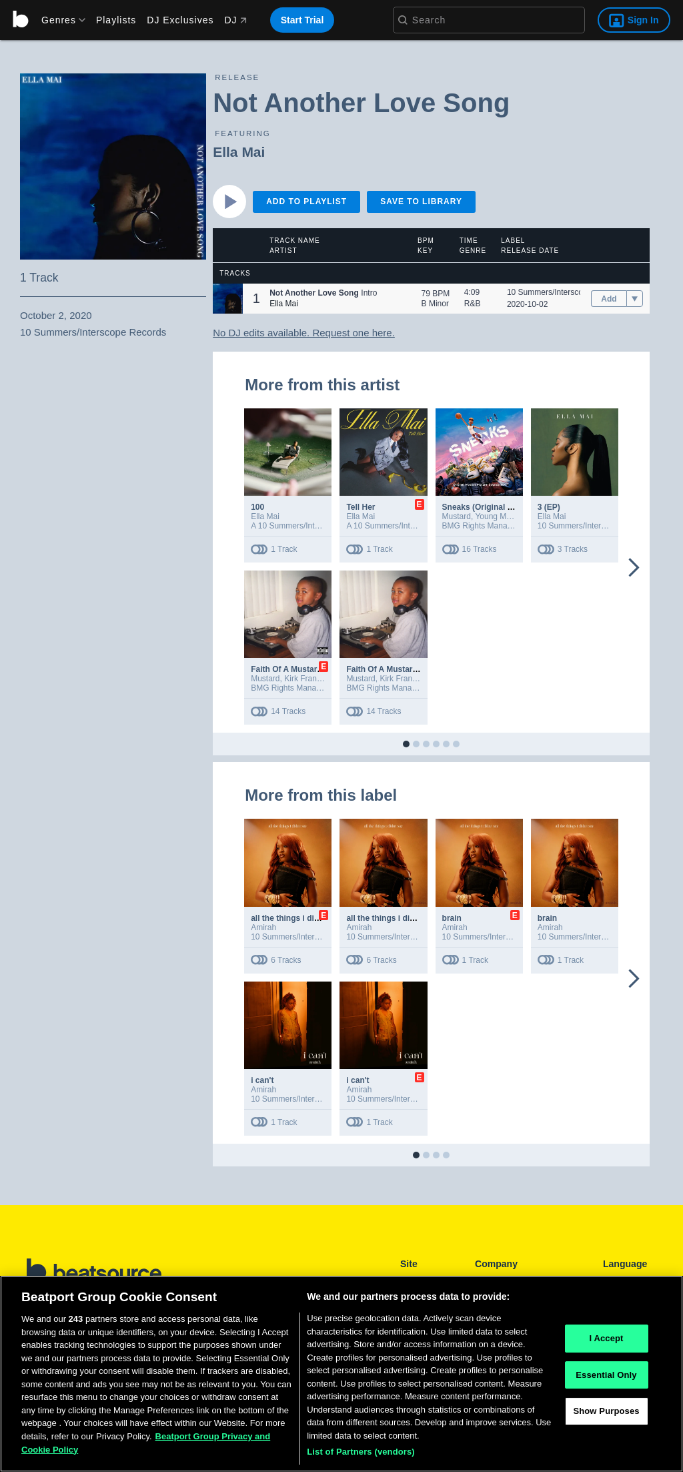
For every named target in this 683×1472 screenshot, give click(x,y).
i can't (262, 1080)
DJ (235, 20)
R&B (472, 303)
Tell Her (360, 507)
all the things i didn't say (297, 918)
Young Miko (495, 516)
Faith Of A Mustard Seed (297, 669)
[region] (341, 1374)
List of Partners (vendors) (361, 1452)
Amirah (263, 927)
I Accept (606, 1338)
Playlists (116, 20)
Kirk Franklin (306, 678)
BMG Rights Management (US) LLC (506, 525)
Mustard (456, 516)
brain (452, 918)
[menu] (58, 20)
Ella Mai (239, 151)
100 (257, 507)
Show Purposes (606, 1412)
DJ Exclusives (180, 20)
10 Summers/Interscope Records (565, 292)
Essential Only (606, 1375)
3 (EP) (549, 507)
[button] (228, 299)
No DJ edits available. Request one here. (304, 332)
